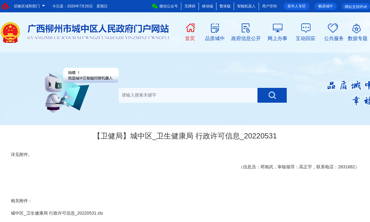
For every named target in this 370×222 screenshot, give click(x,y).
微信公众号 (165, 6)
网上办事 (277, 38)
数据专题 (358, 38)
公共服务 (334, 38)
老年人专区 (296, 6)
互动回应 (305, 38)
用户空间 (269, 6)
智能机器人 (246, 6)
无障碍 (189, 6)
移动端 (207, 6)
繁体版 (225, 6)
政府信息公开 (246, 38)
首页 (190, 38)
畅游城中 (325, 6)
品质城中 (215, 38)
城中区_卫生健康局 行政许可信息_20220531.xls (57, 213)
